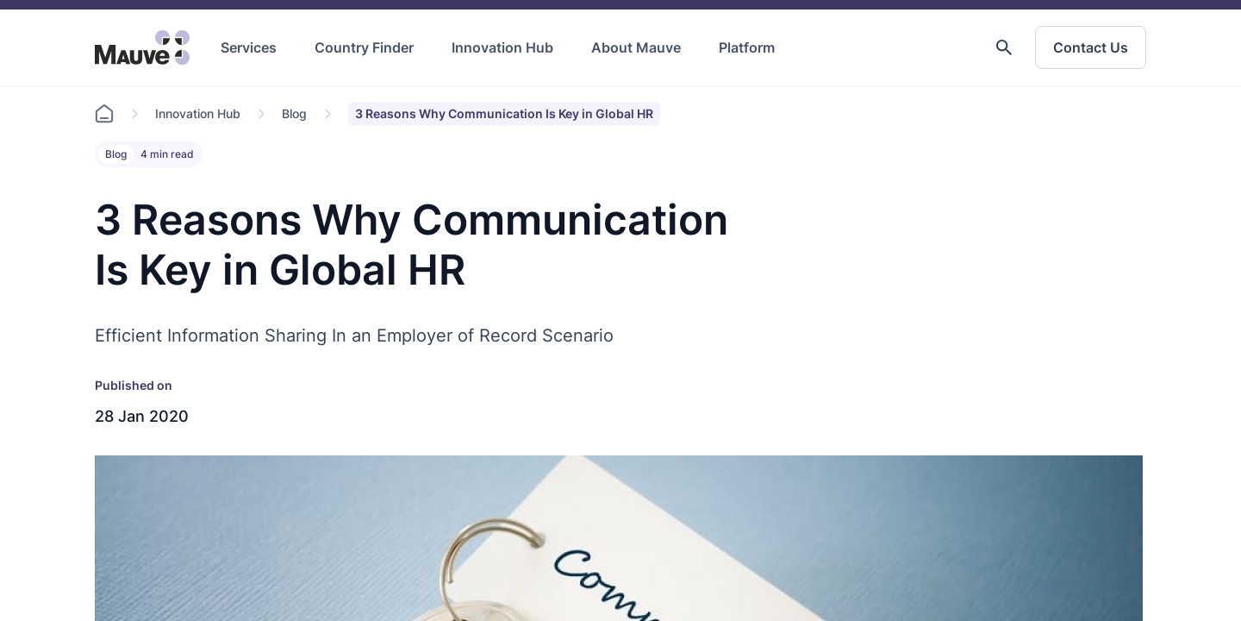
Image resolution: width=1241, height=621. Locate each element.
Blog (294, 113)
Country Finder (364, 47)
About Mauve (636, 47)
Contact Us (1090, 47)
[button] (1004, 47)
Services (249, 47)
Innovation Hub (502, 47)
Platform (747, 47)
